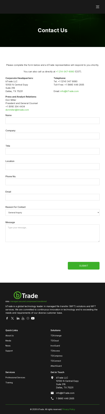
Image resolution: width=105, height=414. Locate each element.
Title (7, 145)
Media (8, 340)
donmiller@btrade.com (17, 109)
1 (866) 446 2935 (65, 398)
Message (10, 222)
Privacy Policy (68, 409)
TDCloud (55, 340)
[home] (25, 6)
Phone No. (10, 176)
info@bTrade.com (69, 91)
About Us (9, 335)
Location (9, 161)
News (8, 345)
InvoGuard (55, 345)
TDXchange (56, 335)
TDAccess (55, 351)
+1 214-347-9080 (65, 71)
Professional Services (15, 377)
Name (8, 115)
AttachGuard (56, 366)
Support (9, 351)
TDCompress (56, 356)
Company (10, 130)
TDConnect (56, 361)
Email (8, 191)
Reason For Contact (15, 207)
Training (9, 382)
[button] (97, 7)
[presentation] (26, 252)
